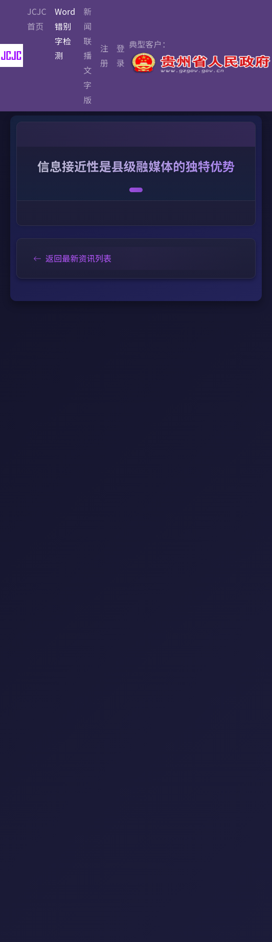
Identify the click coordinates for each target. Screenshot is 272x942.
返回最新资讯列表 (72, 258)
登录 (121, 55)
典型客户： (200, 56)
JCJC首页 (37, 18)
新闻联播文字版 (87, 55)
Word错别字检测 (65, 33)
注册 (104, 55)
